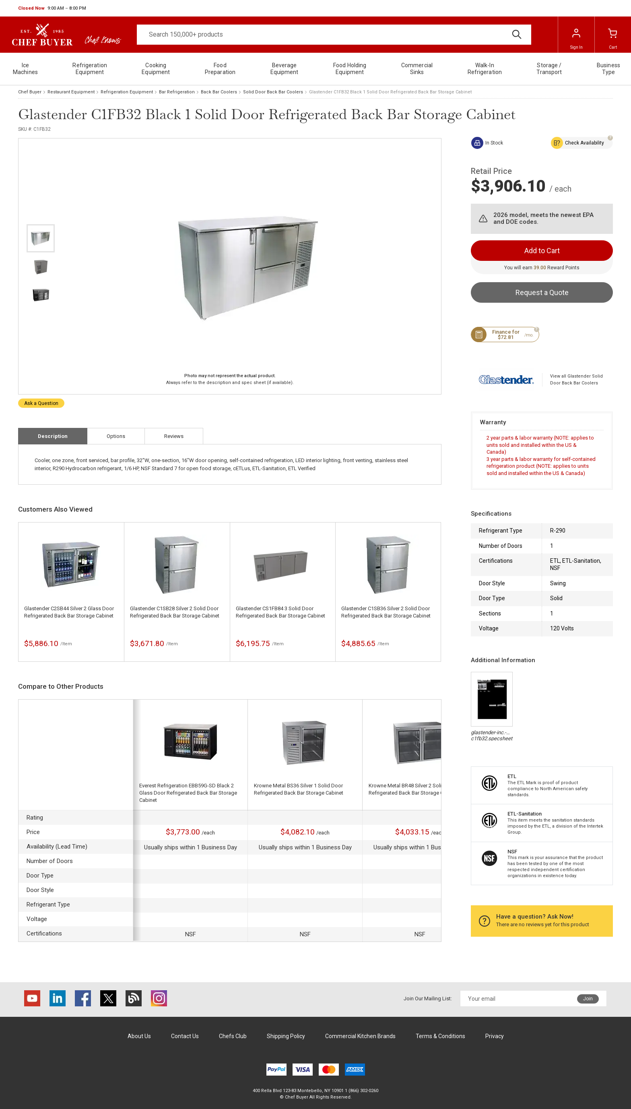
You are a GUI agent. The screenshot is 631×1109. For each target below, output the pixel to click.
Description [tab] (53, 436)
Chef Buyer (29, 92)
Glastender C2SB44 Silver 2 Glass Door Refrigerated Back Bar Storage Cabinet (69, 612)
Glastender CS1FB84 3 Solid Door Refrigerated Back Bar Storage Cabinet (280, 612)
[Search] (334, 35)
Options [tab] (116, 436)
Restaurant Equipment (71, 92)
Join (588, 999)
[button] (52, 8)
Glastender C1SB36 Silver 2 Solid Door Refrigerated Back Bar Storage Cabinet (386, 612)
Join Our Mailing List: (428, 998)
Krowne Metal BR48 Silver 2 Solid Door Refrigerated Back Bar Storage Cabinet (413, 789)
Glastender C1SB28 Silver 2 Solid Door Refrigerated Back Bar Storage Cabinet (174, 612)
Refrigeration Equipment (127, 92)
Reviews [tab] (174, 436)
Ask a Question (41, 403)
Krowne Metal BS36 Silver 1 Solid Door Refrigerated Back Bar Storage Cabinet (298, 789)
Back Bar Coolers (219, 92)
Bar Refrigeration (177, 92)
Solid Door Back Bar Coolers (273, 92)
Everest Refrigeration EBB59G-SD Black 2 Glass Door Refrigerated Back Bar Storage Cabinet (188, 793)
